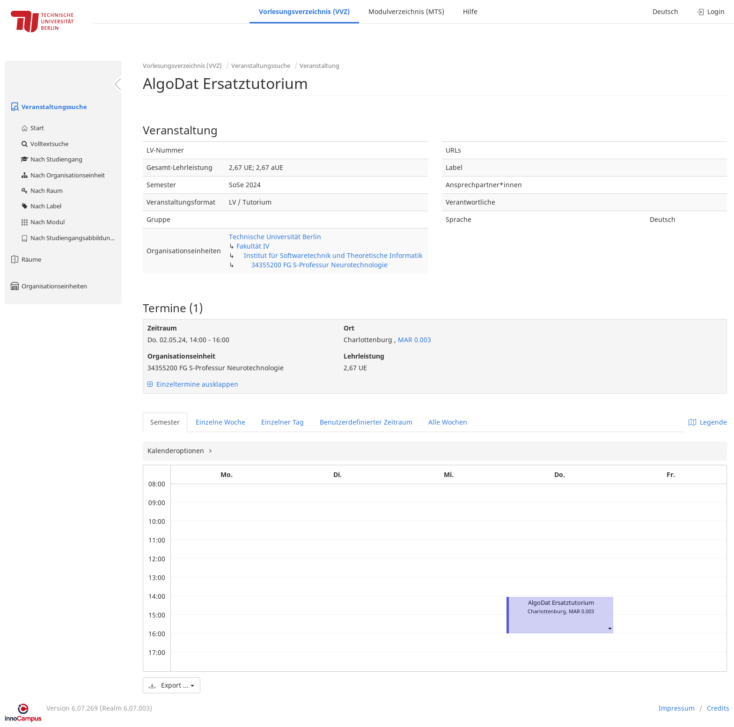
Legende (708, 422)
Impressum (677, 708)
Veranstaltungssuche (48, 107)
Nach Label (40, 206)
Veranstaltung (319, 65)
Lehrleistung (364, 356)
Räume (25, 259)
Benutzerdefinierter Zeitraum (366, 422)
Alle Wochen (447, 422)
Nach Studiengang (51, 159)
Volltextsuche (44, 144)
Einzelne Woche (220, 422)
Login (711, 11)
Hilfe (470, 11)
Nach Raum (41, 190)
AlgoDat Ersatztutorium (561, 603)
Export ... (171, 685)
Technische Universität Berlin (275, 236)
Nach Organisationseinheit (62, 175)
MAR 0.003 (413, 339)
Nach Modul (42, 222)
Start (32, 128)
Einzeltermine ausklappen (192, 384)
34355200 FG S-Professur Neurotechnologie (319, 264)
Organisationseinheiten (48, 286)
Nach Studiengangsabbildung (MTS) (71, 238)
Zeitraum (162, 327)
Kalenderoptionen (176, 450)
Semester (165, 422)
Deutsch (665, 11)
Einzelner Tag (282, 422)
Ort (349, 327)
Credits (718, 708)
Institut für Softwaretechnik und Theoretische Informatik (333, 255)
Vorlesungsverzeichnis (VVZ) (304, 11)
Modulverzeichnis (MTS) (406, 11)
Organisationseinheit (181, 356)
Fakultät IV (252, 246)
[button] (609, 628)
